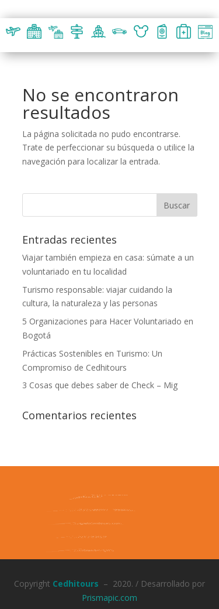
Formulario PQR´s (86, 550)
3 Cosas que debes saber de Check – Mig (100, 385)
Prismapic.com (109, 597)
